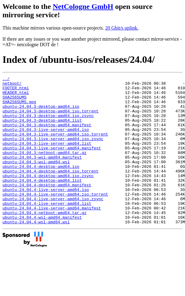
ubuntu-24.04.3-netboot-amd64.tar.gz (44, 168)
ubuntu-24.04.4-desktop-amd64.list (42, 201)
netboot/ (12, 85)
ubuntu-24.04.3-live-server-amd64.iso (45, 140)
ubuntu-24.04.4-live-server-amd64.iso (45, 212)
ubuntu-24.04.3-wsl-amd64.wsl (36, 179)
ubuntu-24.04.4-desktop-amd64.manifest (46, 207)
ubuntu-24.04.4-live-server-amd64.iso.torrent (55, 218)
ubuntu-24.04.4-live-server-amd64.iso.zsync (52, 223)
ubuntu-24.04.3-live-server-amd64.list (46, 157)
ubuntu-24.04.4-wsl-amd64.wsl (36, 251)
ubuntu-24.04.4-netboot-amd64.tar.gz (44, 240)
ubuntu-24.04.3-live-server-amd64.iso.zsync (52, 151)
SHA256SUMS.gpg (19, 107)
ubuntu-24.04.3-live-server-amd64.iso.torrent (55, 146)
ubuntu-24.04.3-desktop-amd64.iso (40, 113)
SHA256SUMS (14, 101)
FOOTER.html (15, 90)
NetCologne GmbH (83, 6)
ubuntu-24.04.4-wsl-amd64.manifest (42, 246)
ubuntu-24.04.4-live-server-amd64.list (46, 229)
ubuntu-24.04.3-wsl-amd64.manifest (42, 173)
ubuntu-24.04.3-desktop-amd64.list (42, 129)
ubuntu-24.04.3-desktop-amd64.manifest (46, 135)
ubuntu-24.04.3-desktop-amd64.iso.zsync (48, 124)
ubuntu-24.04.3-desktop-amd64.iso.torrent (50, 118)
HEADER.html (15, 96)
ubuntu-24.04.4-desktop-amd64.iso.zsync (48, 196)
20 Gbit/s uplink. (122, 27)
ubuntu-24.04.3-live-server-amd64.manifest (51, 162)
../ (6, 79)
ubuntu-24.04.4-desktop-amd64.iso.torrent (50, 190)
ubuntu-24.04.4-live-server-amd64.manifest (51, 234)
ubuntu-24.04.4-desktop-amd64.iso (40, 185)
